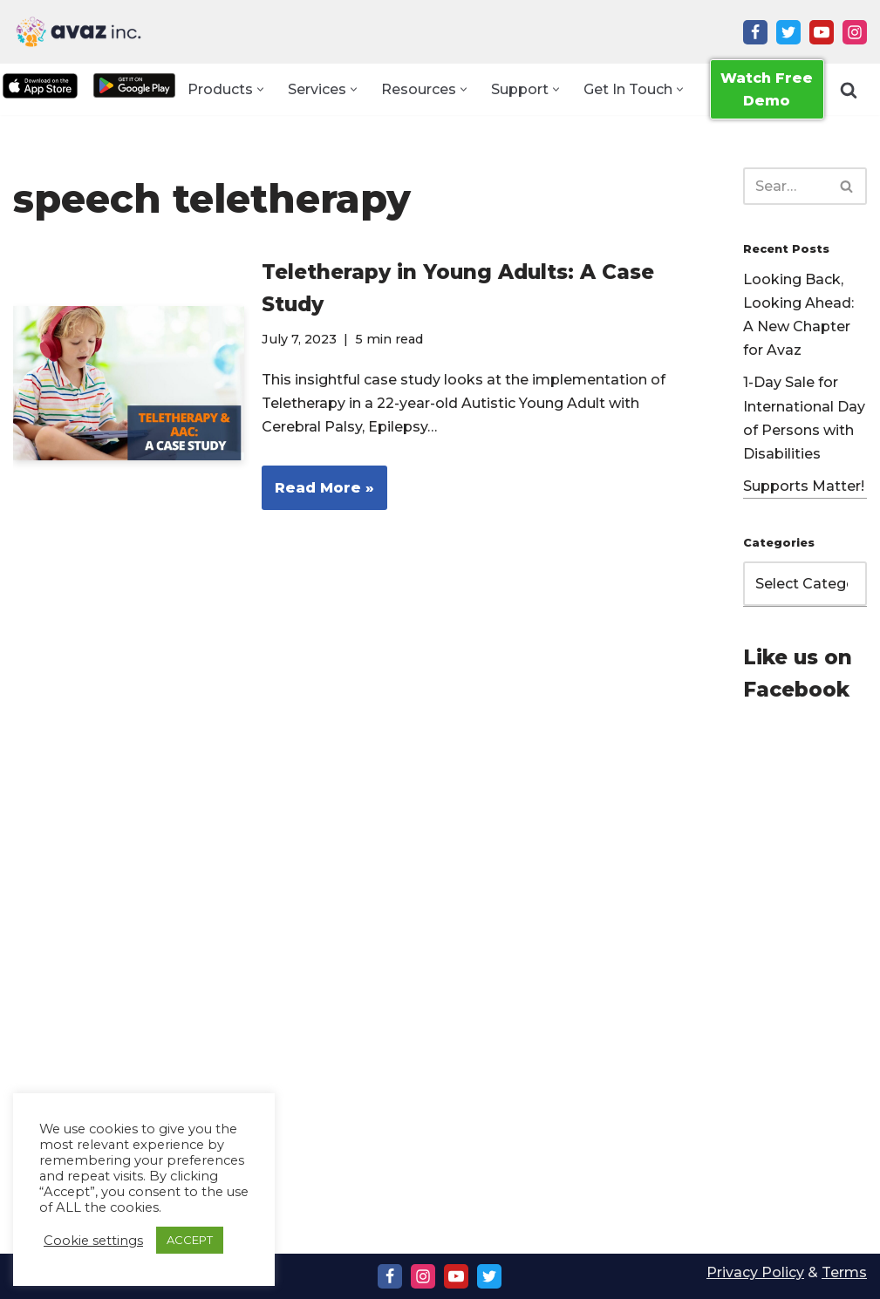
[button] (260, 89)
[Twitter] (788, 32)
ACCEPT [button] (190, 1240)
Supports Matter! (803, 486)
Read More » (318, 493)
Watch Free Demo (766, 89)
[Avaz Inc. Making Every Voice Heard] (78, 32)
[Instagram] (854, 32)
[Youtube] (821, 32)
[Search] (848, 90)
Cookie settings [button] (93, 1240)
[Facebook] (755, 32)
